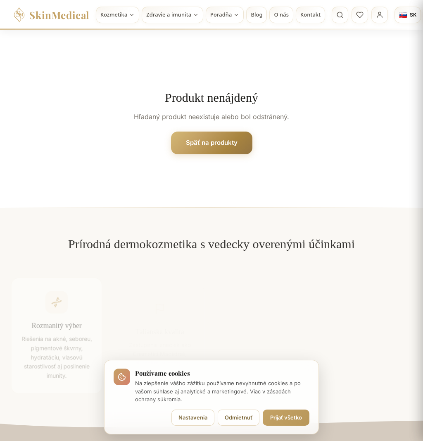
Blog (256, 14)
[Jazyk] (407, 15)
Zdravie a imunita (172, 14)
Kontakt (310, 14)
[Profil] (379, 15)
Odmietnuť (238, 417)
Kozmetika (117, 14)
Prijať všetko (286, 417)
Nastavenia (192, 417)
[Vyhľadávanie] (340, 15)
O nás (281, 14)
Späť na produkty (212, 142)
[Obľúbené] (360, 15)
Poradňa (224, 14)
